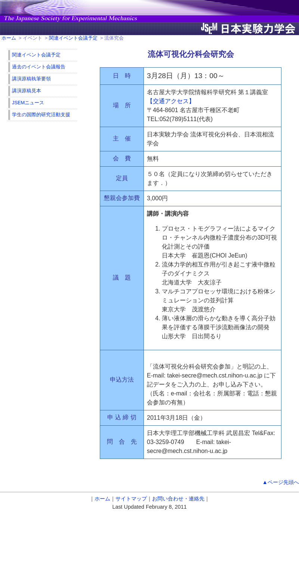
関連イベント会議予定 (73, 38)
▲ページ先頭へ (280, 482)
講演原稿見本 (26, 90)
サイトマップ (131, 499)
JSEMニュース (28, 102)
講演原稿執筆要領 (31, 78)
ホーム (8, 38)
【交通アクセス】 (171, 101)
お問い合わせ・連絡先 (178, 499)
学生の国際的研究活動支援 (41, 114)
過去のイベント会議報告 (38, 67)
